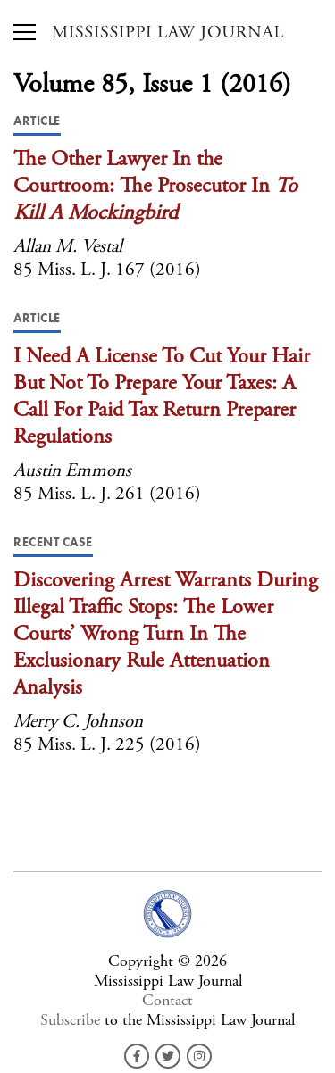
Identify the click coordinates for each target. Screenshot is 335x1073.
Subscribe (70, 1020)
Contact (167, 1000)
